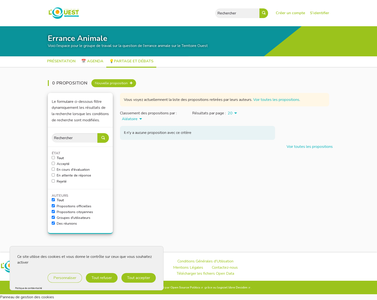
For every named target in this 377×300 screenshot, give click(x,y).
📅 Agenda (92, 61)
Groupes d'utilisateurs (71, 218)
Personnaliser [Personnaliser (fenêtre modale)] (64, 277)
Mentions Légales (188, 267)
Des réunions (64, 224)
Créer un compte (290, 13)
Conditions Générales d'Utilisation (205, 261)
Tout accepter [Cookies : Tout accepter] (138, 277)
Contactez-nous (225, 267)
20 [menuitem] (230, 113)
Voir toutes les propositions (276, 99)
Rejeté (59, 181)
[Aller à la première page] (61, 13)
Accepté (60, 164)
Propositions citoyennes (72, 212)
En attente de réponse (71, 175)
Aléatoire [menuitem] (130, 119)
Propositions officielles (71, 206)
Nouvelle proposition (113, 83)
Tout (58, 158)
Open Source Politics (187, 287)
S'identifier (319, 13)
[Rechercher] (74, 138)
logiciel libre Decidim (234, 287)
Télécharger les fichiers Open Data (205, 273)
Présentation (61, 61)
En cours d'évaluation (71, 170)
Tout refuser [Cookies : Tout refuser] (102, 277)
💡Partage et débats (131, 61)
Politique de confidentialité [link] (28, 288)
